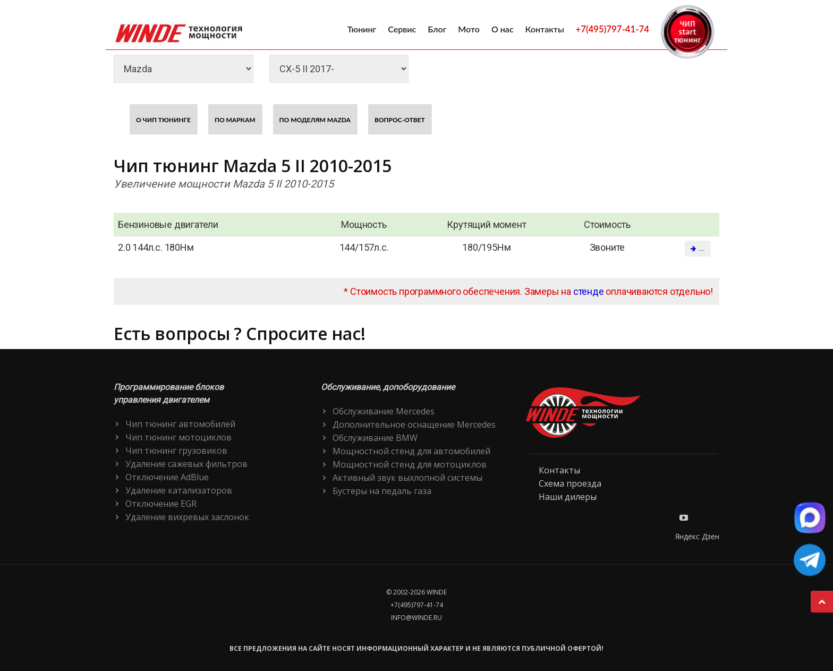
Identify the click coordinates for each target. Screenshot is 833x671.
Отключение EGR (161, 503)
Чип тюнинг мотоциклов (178, 437)
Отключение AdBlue (167, 477)
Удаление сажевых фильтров (186, 464)
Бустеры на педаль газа (382, 491)
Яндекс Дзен (697, 536)
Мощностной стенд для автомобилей (411, 451)
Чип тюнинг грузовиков (176, 450)
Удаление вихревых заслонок (187, 517)
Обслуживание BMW (375, 438)
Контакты (544, 29)
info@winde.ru (416, 617)
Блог (437, 29)
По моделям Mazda (315, 120)
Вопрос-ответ (400, 120)
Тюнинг (362, 29)
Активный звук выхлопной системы (407, 477)
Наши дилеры (568, 497)
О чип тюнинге (163, 120)
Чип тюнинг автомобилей (180, 424)
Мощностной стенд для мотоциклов (410, 464)
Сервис (402, 29)
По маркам (235, 120)
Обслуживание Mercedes (384, 411)
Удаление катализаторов (178, 490)
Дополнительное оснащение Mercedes (414, 424)
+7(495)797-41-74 (612, 29)
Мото (469, 29)
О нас (502, 29)
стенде (588, 291)
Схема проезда (570, 483)
